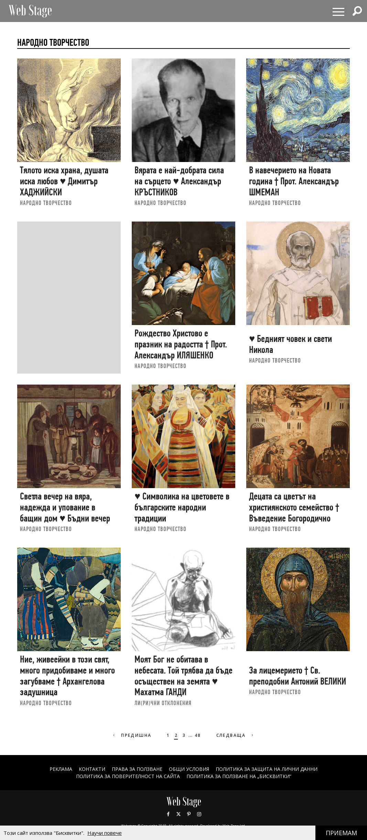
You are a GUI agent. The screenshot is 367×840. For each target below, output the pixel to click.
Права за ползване (137, 769)
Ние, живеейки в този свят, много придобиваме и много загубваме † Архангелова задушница (67, 676)
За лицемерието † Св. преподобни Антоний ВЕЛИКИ (297, 676)
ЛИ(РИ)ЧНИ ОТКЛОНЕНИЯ (163, 703)
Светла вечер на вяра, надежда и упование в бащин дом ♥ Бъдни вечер (65, 507)
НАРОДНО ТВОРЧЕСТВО (46, 202)
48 (198, 735)
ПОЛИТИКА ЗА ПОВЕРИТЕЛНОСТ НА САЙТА (128, 776)
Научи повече (104, 832)
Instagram (199, 814)
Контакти (92, 769)
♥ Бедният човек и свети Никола (290, 344)
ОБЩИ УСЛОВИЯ (189, 769)
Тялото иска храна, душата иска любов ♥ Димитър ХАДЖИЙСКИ (64, 180)
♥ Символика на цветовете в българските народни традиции (181, 507)
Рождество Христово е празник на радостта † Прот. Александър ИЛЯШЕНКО (180, 343)
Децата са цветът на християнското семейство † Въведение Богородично (294, 507)
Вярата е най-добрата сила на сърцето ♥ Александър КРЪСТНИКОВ (179, 180)
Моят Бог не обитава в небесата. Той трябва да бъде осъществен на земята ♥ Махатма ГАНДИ (183, 676)
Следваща (235, 735)
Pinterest (189, 814)
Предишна (131, 735)
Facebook (168, 814)
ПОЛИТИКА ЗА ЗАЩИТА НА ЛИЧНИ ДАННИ (266, 769)
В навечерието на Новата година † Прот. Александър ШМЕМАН (294, 180)
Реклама (61, 769)
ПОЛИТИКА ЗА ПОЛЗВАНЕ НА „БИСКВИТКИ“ (238, 776)
